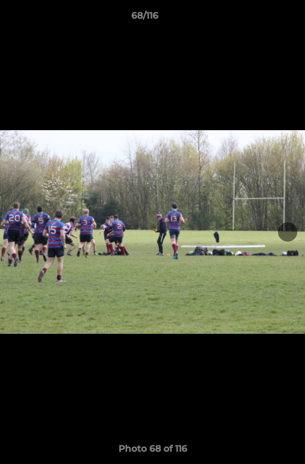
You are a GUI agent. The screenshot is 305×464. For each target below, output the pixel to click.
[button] (258, 18)
